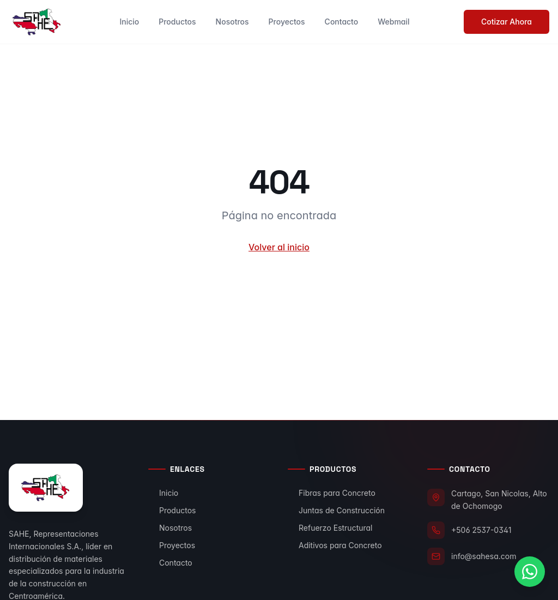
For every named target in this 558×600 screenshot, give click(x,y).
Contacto (342, 21)
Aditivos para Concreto (335, 545)
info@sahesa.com (483, 556)
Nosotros (232, 21)
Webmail (393, 21)
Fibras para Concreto (331, 492)
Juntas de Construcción (336, 510)
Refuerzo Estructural (330, 527)
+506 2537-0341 (481, 530)
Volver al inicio (279, 247)
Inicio (129, 21)
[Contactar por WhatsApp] (529, 571)
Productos (177, 21)
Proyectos (287, 21)
